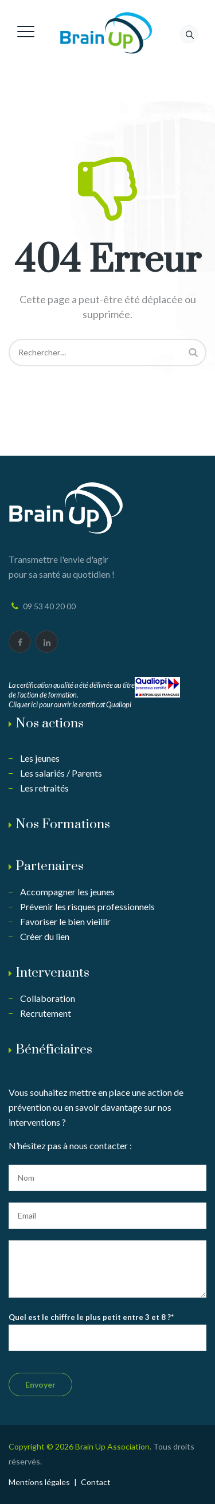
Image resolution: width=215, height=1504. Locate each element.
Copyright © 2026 (42, 1446)
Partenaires (49, 866)
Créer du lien (44, 936)
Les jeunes (40, 758)
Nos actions (49, 723)
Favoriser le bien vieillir (65, 921)
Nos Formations (62, 824)
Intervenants (52, 973)
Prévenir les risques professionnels (87, 906)
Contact (96, 1482)
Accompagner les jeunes (67, 891)
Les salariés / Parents (61, 772)
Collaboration (47, 998)
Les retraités (44, 787)
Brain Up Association (112, 1446)
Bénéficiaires (53, 1049)
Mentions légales (39, 1482)
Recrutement (45, 1013)
